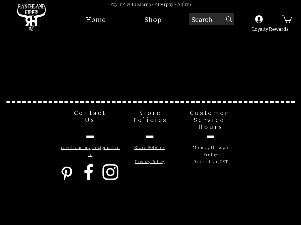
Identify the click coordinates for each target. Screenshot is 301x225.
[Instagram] (110, 172)
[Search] (201, 20)
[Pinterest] (67, 172)
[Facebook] (88, 172)
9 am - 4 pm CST (210, 161)
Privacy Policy (149, 161)
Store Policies (149, 147)
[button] (287, 19)
